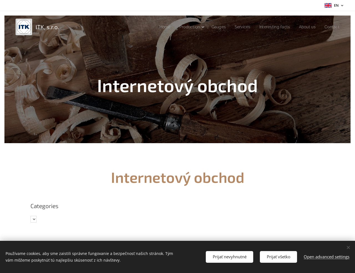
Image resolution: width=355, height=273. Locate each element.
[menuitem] (157, 27)
